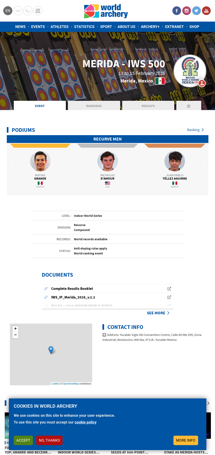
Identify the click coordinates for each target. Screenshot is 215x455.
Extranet (174, 26)
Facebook (176, 10)
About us (126, 26)
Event (40, 106)
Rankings (94, 106)
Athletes (60, 26)
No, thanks (49, 440)
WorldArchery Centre (37, 10)
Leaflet (55, 343)
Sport (106, 26)
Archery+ (150, 26)
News (20, 26)
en (7, 10)
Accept (23, 440)
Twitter (196, 10)
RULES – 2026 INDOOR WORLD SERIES (82, 265)
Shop (194, 26)
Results (148, 106)
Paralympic (27, 10)
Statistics (84, 26)
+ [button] (15, 289)
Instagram (186, 10)
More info (185, 440)
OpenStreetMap (71, 343)
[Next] (208, 363)
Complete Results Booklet (72, 248)
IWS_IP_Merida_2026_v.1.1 (73, 256)
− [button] (15, 295)
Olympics (17, 10)
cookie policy (85, 422)
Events (38, 26)
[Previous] (200, 363)
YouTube (206, 10)
